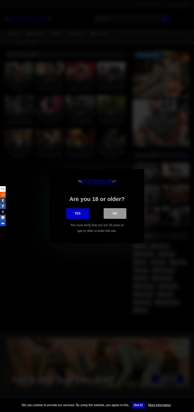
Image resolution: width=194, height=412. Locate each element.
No (115, 213)
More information (159, 405)
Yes (77, 213)
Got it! (138, 405)
